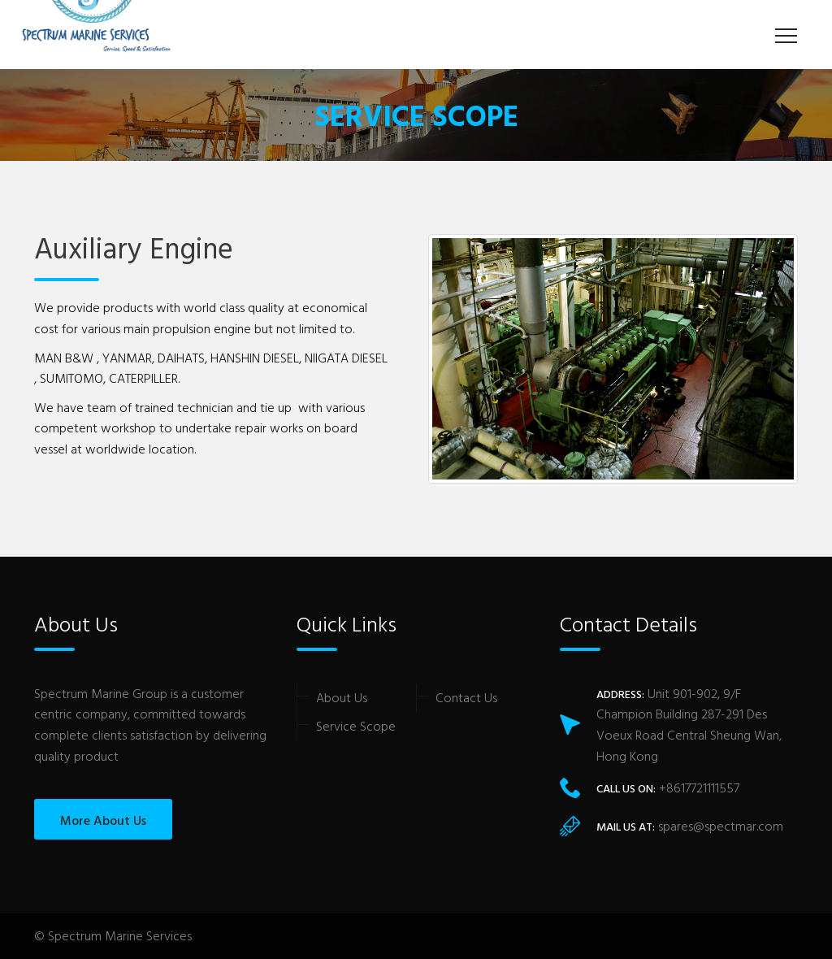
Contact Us (466, 697)
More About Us (103, 820)
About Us (341, 697)
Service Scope (356, 726)
